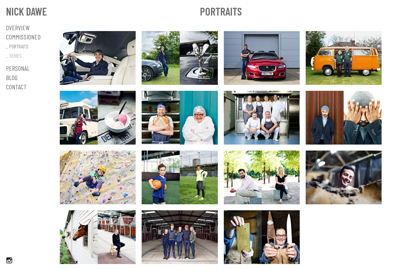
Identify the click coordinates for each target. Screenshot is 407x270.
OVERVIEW (18, 27)
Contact (16, 86)
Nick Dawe (26, 11)
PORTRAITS (18, 46)
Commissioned (23, 36)
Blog (12, 77)
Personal (18, 68)
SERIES (15, 56)
